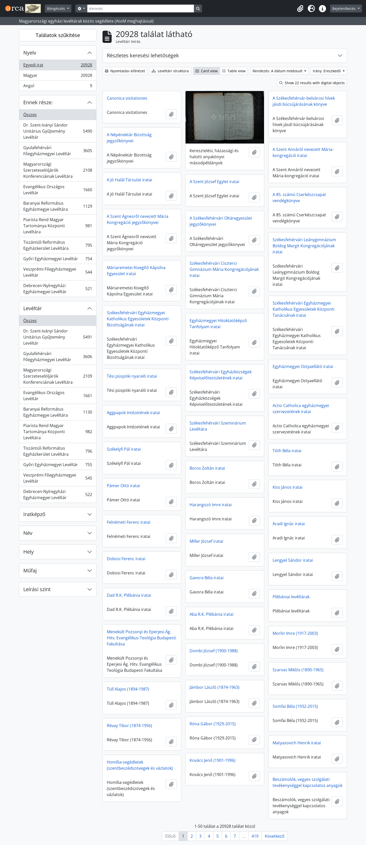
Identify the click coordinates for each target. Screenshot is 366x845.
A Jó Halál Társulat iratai (129, 180)
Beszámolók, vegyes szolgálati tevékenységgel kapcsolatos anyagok (307, 782)
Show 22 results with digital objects (312, 82)
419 (255, 836)
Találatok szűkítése (58, 35)
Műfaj (30, 570)
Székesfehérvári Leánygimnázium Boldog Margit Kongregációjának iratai (304, 246)
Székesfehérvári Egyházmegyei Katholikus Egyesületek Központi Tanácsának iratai (303, 309)
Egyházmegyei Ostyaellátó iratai (303, 366)
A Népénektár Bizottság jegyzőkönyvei (129, 138)
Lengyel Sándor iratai (293, 560)
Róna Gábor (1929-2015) (213, 724)
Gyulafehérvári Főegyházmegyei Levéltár (57, 150)
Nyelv (29, 52)
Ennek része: (38, 102)
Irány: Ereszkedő (327, 70)
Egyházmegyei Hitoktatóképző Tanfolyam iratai (218, 323)
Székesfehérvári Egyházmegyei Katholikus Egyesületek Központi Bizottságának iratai (138, 319)
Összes (30, 114)
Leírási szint (37, 589)
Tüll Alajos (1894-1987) (128, 689)
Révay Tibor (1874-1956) (129, 725)
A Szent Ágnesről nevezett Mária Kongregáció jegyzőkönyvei (137, 219)
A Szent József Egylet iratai (214, 181)
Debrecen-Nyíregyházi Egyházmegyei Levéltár (57, 288)
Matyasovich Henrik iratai (297, 743)
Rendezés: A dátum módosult (278, 70)
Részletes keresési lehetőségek (143, 55)
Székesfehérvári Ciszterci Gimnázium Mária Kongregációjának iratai (224, 269)
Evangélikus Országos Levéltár (57, 190)
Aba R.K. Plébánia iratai (211, 614)
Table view (234, 70)
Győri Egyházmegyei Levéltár (57, 260)
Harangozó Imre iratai (211, 504)
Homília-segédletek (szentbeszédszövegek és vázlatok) (140, 765)
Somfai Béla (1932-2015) (295, 706)
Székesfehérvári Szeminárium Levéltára (218, 426)
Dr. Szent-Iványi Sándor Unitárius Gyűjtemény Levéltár (57, 131)
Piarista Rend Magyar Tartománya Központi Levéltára (57, 226)
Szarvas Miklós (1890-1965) (298, 670)
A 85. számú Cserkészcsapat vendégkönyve (299, 197)
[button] (300, 8)
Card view (206, 70)
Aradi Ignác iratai (289, 523)
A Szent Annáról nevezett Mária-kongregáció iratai (303, 152)
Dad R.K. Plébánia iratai (129, 595)
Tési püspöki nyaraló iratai (132, 376)
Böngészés (56, 8)
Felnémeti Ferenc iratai (128, 522)
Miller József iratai (206, 541)
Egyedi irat (57, 66)
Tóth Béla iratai (287, 450)
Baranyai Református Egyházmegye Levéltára (57, 206)
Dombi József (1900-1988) (214, 651)
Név (27, 533)
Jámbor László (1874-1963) (214, 687)
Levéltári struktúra (170, 70)
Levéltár (32, 308)
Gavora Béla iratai (206, 577)
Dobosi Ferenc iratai (126, 558)
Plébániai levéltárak (291, 597)
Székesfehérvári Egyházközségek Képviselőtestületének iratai (221, 375)
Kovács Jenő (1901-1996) (212, 760)
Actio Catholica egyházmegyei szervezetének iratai (301, 408)
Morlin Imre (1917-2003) (295, 633)
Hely (28, 551)
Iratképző (34, 514)
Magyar (57, 76)
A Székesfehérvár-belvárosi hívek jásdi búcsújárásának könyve (304, 101)
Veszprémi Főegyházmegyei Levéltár (57, 272)
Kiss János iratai (287, 487)
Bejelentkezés (344, 8)
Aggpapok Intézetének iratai (133, 412)
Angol (57, 87)
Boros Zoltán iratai (207, 468)
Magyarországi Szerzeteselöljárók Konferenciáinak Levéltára (57, 170)
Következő (274, 836)
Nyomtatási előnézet (125, 70)
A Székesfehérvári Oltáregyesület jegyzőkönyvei (221, 221)
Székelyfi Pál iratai (124, 449)
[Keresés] (140, 8)
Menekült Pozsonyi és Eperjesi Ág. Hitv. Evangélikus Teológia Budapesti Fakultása (141, 638)
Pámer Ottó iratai (123, 485)
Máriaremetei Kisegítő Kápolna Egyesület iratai (136, 270)
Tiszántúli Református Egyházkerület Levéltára (57, 245)
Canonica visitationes (127, 98)
